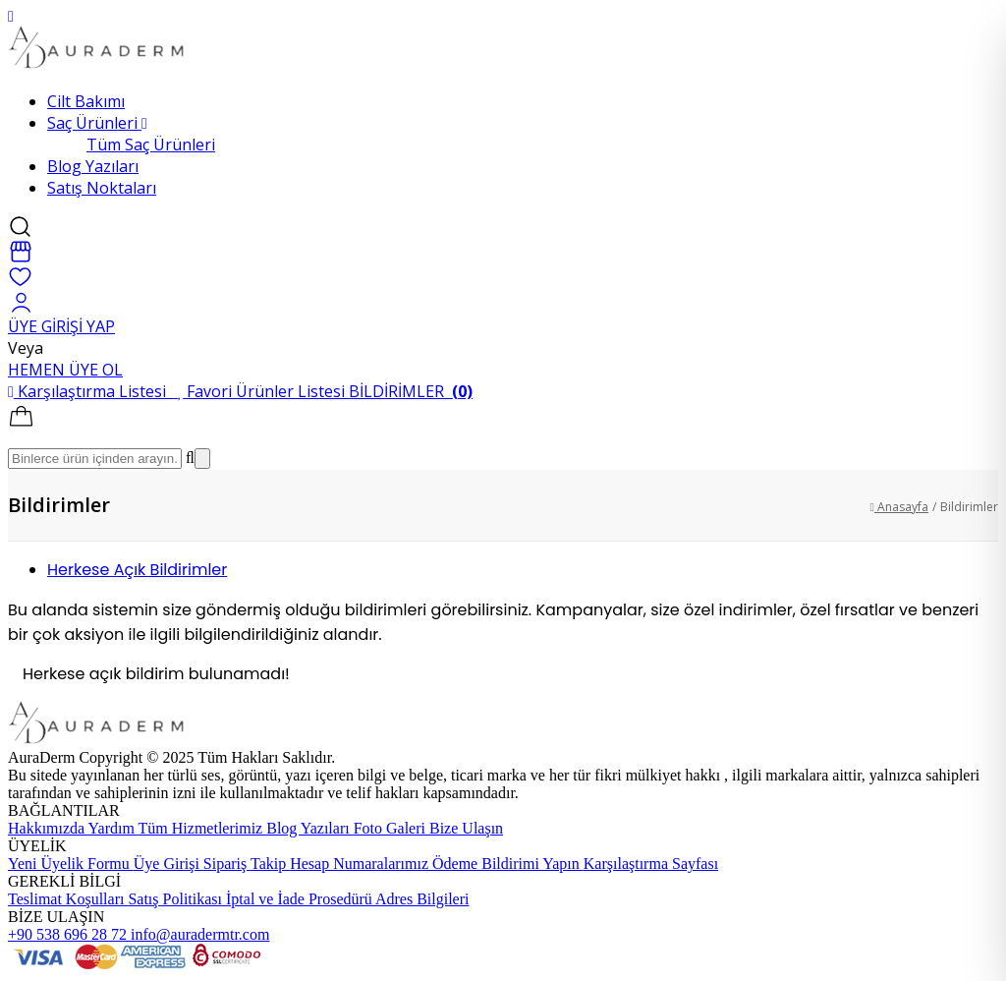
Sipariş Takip (246, 863)
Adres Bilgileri (422, 899)
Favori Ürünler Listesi (263, 391)
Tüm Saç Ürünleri (150, 144)
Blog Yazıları (309, 828)
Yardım (113, 828)
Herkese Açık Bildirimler (137, 569)
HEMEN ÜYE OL (65, 369)
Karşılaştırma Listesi (93, 391)
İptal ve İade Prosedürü (300, 899)
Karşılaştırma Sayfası (651, 863)
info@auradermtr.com (200, 934)
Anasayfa (899, 506)
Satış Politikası (177, 899)
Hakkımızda (48, 828)
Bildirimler (969, 506)
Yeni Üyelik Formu (71, 863)
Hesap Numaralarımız (361, 863)
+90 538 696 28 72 (69, 934)
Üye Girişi (168, 863)
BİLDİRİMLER (411, 391)
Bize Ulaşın (466, 828)
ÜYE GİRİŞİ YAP (61, 326)
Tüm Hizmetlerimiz (203, 828)
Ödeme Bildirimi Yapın (508, 863)
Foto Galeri (391, 828)
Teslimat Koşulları (68, 899)
